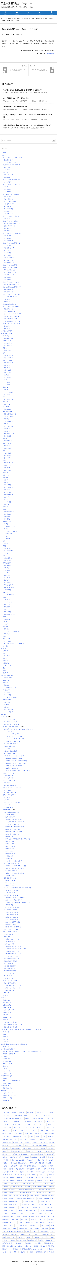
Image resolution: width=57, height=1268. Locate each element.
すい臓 (6, 336)
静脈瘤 (7, 629)
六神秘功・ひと (9, 262)
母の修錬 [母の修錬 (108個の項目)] (4, 1183)
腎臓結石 (7, 448)
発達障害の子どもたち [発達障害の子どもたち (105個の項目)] (8, 1216)
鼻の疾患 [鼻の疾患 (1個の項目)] (51, 1252)
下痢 (8, 384)
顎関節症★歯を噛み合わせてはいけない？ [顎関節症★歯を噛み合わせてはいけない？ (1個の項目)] (33, 1249)
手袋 (6, 800)
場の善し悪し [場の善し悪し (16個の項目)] (48, 1151)
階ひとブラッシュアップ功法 (11, 165)
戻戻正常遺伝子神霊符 (11, 958)
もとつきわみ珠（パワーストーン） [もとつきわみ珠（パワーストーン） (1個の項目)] (12, 1118)
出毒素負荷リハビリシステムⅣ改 (16, 760)
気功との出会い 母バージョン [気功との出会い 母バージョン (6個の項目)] (31, 1183)
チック (5, 553)
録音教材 (6, 1100)
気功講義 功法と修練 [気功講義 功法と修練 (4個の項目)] (20, 1195)
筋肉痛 (7, 389)
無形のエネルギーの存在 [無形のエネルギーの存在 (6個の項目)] (46, 1210)
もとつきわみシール (9, 719)
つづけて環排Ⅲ (9, 245)
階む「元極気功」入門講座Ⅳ (12, 287)
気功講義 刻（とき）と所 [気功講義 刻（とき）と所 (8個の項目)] (44, 1192)
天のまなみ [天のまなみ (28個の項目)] (34, 1157)
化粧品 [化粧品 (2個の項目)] (26, 1145)
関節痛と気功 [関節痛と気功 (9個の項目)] (49, 1243)
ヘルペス (7, 502)
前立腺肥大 (8, 343)
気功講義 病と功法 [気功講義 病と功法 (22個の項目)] (44, 1201)
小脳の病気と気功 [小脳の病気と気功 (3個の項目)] (22, 1163)
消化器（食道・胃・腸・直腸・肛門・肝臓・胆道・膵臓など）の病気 (21, 1029)
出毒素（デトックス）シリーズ (14, 756)
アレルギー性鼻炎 (11, 531)
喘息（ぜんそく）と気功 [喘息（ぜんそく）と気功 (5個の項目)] (34, 1151)
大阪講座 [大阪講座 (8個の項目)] (26, 1157)
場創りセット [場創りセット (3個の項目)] (6, 1154)
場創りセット (9, 944)
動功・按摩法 (10, 817)
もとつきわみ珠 (8, 973)
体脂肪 (5, 1066)
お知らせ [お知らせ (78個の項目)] (21, 1112)
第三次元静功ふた (10, 270)
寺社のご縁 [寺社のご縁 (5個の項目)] (50, 1160)
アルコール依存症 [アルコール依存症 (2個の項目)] (26, 1121)
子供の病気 (5, 1085)
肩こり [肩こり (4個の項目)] (11, 1225)
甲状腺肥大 (8, 548)
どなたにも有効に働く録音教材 (26, 18)
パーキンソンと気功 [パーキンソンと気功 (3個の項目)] (17, 1130)
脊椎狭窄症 (8, 441)
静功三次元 (10, 844)
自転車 (5, 1041)
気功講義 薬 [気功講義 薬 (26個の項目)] (36, 1207)
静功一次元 (9, 836)
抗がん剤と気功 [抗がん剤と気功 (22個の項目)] (20, 1169)
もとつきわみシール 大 (11, 724)
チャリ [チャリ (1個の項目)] (32, 1127)
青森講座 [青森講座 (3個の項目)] (36, 1246)
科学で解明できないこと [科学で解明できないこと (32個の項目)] (9, 1222)
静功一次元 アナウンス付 (14, 831)
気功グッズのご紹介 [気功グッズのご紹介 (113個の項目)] (16, 1186)
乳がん (7, 580)
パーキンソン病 (9, 392)
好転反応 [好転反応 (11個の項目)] (42, 1157)
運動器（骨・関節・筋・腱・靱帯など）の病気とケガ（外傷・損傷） (21, 1051)
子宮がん (7, 577)
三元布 (7, 797)
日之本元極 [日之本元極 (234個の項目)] (51, 1172)
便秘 (8, 382)
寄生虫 (7, 367)
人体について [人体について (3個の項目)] (6, 1136)
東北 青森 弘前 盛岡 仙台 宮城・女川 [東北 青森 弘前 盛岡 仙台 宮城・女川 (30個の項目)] (39, 1178)
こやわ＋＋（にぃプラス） (14, 736)
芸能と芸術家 (6, 1061)
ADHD (6, 704)
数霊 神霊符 (8, 963)
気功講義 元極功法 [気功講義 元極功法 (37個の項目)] (25, 1192)
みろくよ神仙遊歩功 (10, 201)
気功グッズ (12, 18)
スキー (5, 1039)
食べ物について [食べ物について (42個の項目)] (6, 1252)
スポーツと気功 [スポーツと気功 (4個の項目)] (6, 1127)
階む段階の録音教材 (11, 895)
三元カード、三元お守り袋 (11, 802)
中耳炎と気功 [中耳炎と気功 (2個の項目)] (28, 1133)
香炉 (7, 936)
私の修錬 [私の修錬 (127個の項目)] (50, 1219)
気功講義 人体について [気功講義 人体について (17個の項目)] (45, 1189)
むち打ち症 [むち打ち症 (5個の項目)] (47, 1115)
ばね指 (7, 619)
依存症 (6, 682)
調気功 (7, 218)
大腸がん (7, 370)
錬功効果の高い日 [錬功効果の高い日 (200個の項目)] (7, 1243)
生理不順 (7, 565)
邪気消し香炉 (10, 941)
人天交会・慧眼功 (10, 296)
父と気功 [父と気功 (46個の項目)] (4, 1213)
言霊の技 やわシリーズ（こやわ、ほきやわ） (18, 729)
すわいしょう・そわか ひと (14, 861)
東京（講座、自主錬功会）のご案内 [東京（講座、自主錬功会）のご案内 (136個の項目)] (12, 1178)
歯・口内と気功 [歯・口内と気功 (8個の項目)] (29, 1180)
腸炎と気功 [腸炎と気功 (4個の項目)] (45, 1228)
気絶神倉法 (7, 1007)
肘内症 (5, 651)
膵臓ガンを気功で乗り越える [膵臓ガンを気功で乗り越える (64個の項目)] (15, 1231)
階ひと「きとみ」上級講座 (11, 265)
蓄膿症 (9, 533)
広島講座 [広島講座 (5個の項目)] (48, 1163)
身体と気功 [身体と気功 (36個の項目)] (5, 1240)
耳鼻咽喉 (7, 521)
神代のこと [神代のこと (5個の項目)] (51, 1216)
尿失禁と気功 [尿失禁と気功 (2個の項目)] (33, 1163)
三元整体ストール (10, 792)
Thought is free (37, 1264)
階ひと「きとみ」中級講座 (11, 179)
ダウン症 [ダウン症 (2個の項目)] (25, 1127)
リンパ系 (6, 646)
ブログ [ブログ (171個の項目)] (41, 1130)
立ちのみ (7, 196)
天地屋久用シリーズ (9, 1095)
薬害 (5, 348)
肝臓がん (7, 560)
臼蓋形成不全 (8, 421)
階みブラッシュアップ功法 (11, 294)
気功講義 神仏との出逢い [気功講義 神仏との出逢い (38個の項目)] (9, 1204)
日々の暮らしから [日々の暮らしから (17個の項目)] (40, 1172)
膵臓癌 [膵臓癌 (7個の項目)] (27, 1231)
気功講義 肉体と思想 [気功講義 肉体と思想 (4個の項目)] (8, 1207)
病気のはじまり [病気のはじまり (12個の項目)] (43, 1213)
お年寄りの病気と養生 (8, 1049)
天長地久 (7, 191)
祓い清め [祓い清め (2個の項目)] (43, 1216)
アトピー (7, 492)
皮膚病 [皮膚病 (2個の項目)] (25, 1216)
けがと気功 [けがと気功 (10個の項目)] (40, 1112)
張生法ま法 (8, 177)
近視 (6, 609)
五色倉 (7, 169)
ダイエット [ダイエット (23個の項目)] (17, 1127)
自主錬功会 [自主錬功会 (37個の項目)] (34, 1231)
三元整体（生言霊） (10, 1027)
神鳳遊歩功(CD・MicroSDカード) (15, 897)
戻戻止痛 (9, 905)
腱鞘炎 (7, 404)
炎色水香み (8, 211)
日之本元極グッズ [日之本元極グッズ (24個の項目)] (7, 1175)
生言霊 (5, 1019)
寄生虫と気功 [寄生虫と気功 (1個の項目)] (31, 1160)
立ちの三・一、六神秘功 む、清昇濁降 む (18, 902)
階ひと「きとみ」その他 (11, 221)
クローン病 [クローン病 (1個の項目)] (5, 1124)
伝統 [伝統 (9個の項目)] (25, 1136)
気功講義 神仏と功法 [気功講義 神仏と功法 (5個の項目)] (28, 1204)
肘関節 (7, 428)
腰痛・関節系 (8, 411)
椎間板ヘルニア (9, 433)
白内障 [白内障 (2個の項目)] (19, 1216)
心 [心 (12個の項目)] (54, 1163)
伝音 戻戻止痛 (9, 311)
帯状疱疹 (7, 484)
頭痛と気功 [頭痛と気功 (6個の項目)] (5, 1249)
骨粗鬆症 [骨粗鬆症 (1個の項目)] (30, 1252)
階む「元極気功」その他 (11, 306)
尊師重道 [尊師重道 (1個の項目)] (4, 1163)
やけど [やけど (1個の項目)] (27, 1118)
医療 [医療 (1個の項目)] (52, 1145)
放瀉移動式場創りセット (13, 953)
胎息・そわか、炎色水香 (14, 900)
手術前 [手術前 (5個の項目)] (51, 1166)
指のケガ (6, 653)
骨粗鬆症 (7, 514)
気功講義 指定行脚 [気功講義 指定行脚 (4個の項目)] (7, 1198)
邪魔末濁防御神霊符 (10, 961)
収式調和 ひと (10, 814)
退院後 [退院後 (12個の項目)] (13, 1240)
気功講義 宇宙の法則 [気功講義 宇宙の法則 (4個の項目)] (48, 1195)
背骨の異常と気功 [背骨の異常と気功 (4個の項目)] (34, 1225)
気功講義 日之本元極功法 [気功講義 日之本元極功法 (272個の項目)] (9, 1201)
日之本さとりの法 (12, 890)
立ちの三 (7, 238)
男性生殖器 (7, 340)
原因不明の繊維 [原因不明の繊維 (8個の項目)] (15, 1148)
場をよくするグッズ (10, 931)
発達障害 (7, 699)
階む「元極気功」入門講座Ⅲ (12, 233)
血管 (5, 626)
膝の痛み (7, 436)
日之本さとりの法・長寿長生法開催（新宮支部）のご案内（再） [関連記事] (23, 90)
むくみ (7, 458)
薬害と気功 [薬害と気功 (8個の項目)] (20, 1237)
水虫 (6, 482)
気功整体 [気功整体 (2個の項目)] (27, 1186)
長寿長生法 (7, 1012)
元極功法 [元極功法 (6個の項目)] (42, 1139)
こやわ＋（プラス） (15, 20)
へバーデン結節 (9, 416)
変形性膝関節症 (10, 414)
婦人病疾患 (7, 563)
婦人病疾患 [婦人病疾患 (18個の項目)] (51, 1157)
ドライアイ (8, 602)
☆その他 (5, 993)
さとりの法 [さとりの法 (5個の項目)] (5, 1115)
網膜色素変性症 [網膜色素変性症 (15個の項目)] (40, 1222)
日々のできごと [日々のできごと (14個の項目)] (20, 1172)
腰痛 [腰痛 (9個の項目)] (31, 1228)
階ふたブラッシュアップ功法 (11, 323)
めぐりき (7, 255)
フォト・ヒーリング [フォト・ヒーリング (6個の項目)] (31, 1130)
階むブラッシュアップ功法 (11, 216)
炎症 (5, 401)
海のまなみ (8, 778)
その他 (4, 1056)
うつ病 (7, 692)
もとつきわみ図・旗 (9, 780)
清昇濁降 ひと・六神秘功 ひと (15, 826)
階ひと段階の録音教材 (11, 812)
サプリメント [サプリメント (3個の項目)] (16, 1124)
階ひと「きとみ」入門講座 (11, 243)
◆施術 (4, 1078)
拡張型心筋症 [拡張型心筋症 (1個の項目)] (30, 1169)
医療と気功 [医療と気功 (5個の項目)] (5, 1148)
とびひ (7, 497)
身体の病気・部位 (7, 333)
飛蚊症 (7, 604)
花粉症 (7, 467)
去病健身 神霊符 (10, 966)
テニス (5, 1036)
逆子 (6, 543)
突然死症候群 (8, 357)
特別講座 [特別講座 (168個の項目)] (14, 1213)
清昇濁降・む (9, 240)
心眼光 (7, 328)
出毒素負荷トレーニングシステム (16, 763)
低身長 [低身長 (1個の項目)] (31, 1136)
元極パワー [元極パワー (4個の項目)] (33, 1139)
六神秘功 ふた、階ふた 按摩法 (15, 873)
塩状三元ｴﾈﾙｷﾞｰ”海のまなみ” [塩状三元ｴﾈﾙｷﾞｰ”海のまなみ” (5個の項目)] (20, 1154)
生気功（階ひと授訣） (13, 834)
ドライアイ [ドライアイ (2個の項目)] (40, 1127)
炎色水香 (7, 189)
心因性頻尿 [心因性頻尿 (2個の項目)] (14, 1166)
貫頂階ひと (8, 228)
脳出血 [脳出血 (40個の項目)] (53, 1225)
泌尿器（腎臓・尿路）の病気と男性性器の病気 (14, 1044)
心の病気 (4, 714)
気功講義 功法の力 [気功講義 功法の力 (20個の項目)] (33, 1195)
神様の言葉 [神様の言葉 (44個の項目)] (5, 1219)
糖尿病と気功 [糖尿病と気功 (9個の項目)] (29, 1222)
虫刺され (6, 670)
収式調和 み (8, 206)
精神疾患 (6, 690)
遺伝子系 (6, 638)
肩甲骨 (5, 1034)
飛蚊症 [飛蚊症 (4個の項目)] (51, 1249)
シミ (5, 1068)
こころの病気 (6, 677)
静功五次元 (10, 848)
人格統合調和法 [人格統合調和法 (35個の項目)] (17, 1136)
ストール (7, 790)
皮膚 (5, 477)
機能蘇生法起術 (9, 746)
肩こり (7, 394)
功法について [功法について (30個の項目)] (6, 1145)
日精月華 (7, 277)
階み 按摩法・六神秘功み (13, 927)
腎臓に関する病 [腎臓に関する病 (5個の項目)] (23, 1228)
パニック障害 (8, 712)
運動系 (6, 387)
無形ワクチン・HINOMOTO (11, 1080)
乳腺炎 (7, 575)
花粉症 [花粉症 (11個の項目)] (37, 1234)
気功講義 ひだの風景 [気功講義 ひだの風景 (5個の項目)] (8, 1189)
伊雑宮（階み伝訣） (12, 912)
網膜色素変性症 (9, 614)
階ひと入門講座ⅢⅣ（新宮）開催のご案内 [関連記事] (16, 98)
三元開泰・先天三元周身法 (12, 741)
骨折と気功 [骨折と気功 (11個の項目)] (22, 1252)
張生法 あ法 (10, 880)
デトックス (7, 1073)
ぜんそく (7, 470)
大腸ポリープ (8, 362)
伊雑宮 (7, 299)
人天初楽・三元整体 (10, 751)
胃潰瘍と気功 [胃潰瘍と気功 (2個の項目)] (23, 1225)
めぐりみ (7, 252)
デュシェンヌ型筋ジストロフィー (14, 643)
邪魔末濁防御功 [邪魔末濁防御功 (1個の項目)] (32, 1240)
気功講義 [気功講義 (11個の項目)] (51, 1186)
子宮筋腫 (7, 590)
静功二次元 (10, 841)
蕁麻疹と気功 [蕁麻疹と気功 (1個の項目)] (6, 1237)
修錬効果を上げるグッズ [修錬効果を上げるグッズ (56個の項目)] (9, 1139)
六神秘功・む (8, 289)
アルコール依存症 (10, 687)
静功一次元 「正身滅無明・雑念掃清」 (18, 839)
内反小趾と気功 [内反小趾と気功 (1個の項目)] (6, 1142)
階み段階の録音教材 (10, 909)
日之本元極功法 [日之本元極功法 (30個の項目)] (19, 1175)
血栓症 (7, 633)
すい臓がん (8, 338)
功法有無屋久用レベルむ (11, 318)
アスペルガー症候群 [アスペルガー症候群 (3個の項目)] (38, 1118)
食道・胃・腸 (7, 360)
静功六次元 (9, 851)
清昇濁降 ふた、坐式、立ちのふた (16, 866)
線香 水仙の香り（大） (13, 985)
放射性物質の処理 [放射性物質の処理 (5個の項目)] (49, 1169)
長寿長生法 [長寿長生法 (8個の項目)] (38, 1243)
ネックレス (8, 975)
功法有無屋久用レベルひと (12, 321)
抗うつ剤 (7, 695)
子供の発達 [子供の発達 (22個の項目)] (5, 1160)
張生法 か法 (10, 883)
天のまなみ (8, 775)
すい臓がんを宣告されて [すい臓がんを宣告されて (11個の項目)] (21, 1115)
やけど (5, 660)
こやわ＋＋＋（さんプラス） (15, 738)
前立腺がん (8, 345)
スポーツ (5, 1032)
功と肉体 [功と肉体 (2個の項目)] (52, 1142)
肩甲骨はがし (7, 1017)
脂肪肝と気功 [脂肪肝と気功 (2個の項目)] (45, 1225)
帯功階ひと (8, 230)
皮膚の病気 (5, 1046)
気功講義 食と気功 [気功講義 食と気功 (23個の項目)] (7, 1210)
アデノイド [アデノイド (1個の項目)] (50, 1118)
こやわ (9, 731)
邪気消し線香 (8, 934)
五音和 (7, 301)
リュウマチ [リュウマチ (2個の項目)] (19, 1133)
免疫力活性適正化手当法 (12, 316)
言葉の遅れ (8, 709)
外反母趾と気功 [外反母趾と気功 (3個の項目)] (49, 1154)
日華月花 (7, 279)
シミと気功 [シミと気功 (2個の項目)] (27, 1124)
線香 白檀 (10, 990)
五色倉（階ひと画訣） (12, 824)
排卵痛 (7, 568)
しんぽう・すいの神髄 (11, 743)
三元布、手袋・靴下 (9, 795)
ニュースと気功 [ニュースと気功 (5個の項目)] (49, 1127)
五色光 (7, 326)
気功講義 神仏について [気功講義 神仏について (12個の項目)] (45, 1204)
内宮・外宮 (8, 167)
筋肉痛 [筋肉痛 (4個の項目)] (20, 1222)
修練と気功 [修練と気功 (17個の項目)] (51, 1136)
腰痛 (6, 423)
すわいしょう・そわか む (12, 314)
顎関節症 (7, 409)
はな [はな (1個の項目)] (36, 1115)
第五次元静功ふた (10, 272)
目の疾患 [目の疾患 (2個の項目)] (31, 1216)
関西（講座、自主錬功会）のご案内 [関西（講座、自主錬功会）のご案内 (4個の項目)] (12, 1246)
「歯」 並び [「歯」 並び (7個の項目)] (5, 1112)
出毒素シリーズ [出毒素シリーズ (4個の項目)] (17, 1142)
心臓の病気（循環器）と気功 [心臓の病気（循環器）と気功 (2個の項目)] (28, 1166)
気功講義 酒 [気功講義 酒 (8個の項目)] (48, 1207)
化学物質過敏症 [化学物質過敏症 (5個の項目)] (17, 1145)
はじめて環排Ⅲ (10, 162)
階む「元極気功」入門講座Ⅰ (12, 157)
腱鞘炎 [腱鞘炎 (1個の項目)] (37, 1228)
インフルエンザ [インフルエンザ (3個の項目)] (49, 1121)
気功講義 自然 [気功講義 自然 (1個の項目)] (23, 1207)
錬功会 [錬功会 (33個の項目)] (41, 1240)
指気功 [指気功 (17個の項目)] (39, 1169)
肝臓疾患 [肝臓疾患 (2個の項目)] (4, 1225)
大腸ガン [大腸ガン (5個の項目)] (4, 1157)
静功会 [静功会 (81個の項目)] (43, 1246)
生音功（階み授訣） (12, 919)
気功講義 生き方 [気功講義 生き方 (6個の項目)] (28, 1201)
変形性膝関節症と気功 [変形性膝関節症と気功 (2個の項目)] (37, 1154)
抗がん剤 (7, 350)
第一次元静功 (8, 260)
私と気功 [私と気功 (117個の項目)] (42, 1219)
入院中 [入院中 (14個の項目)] (51, 1139)
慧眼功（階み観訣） (12, 917)
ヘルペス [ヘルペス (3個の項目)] (11, 1133)
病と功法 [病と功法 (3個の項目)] (32, 1213)
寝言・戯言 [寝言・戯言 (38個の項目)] (41, 1160)
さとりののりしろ (11, 892)
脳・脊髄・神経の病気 (8, 675)
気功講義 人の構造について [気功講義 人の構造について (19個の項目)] (27, 1189)
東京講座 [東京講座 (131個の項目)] (51, 1175)
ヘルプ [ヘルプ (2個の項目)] (4, 1133)
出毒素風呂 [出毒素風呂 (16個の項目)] (27, 1142)
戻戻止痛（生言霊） (10, 1022)
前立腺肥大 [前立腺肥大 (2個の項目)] (44, 1142)
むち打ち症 (7, 665)
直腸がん (7, 372)
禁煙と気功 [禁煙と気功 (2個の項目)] (34, 1219)
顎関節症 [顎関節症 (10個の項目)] (15, 1249)
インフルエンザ (9, 594)
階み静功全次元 (11, 924)
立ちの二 (7, 182)
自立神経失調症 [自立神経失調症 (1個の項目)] (44, 1231)
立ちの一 (7, 235)
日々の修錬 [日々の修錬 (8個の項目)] (30, 1172)
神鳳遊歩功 (8, 292)
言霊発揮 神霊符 (9, 968)
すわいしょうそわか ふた (12, 284)
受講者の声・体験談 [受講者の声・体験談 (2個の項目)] (39, 1148)
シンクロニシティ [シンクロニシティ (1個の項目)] (39, 1124)
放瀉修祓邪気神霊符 (10, 971)
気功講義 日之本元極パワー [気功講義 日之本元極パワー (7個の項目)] (45, 1198)
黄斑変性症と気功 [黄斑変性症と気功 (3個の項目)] (41, 1252)
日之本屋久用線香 (10, 983)
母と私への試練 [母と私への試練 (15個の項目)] (49, 1180)
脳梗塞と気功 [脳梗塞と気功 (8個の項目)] (6, 1228)
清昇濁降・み (8, 213)
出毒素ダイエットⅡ (12, 768)
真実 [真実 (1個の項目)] (37, 1216)
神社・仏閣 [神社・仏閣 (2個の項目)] (24, 1219)
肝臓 (5, 555)
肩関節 (7, 431)
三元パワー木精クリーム (11, 929)
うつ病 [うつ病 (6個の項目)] (14, 1112)
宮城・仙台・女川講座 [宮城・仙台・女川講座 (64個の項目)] (18, 1160)
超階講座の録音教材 (10, 878)
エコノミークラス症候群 (12, 631)
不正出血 (7, 570)
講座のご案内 (50, 50)
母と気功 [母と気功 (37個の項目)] (39, 1180)
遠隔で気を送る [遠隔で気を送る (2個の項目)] (21, 1240)
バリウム (7, 377)
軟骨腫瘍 (7, 519)
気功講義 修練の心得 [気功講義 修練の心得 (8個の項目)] (8, 1192)
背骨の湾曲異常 (9, 511)
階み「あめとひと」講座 (11, 194)
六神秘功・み (9, 204)
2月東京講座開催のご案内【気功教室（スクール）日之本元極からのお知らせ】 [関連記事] (27, 125)
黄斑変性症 (8, 607)
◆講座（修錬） (7, 1088)
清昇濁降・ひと (9, 248)
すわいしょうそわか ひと (12, 223)
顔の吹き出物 (8, 494)
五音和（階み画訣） (12, 914)
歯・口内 (6, 406)
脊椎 (5, 438)
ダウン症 (7, 641)
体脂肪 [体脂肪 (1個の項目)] (38, 1136)
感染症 (5, 592)
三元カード (8, 804)
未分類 (4, 152)
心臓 (5, 353)
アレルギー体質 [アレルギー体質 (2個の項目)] (38, 1121)
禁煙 (6, 685)
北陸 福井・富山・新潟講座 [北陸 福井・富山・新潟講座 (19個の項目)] (40, 1145)
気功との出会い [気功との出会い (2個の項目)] (15, 1183)
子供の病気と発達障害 (8, 1054)
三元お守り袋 (9, 807)
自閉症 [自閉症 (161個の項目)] (52, 1231)
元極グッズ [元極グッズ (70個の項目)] (23, 1139)
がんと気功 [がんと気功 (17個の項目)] (30, 1112)
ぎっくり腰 (8, 426)
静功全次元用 (10, 853)
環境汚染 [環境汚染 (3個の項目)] (23, 1213)
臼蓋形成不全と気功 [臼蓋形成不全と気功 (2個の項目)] (26, 1234)
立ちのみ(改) (8, 209)
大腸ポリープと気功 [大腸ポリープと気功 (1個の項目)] (15, 1157)
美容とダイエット (7, 1063)
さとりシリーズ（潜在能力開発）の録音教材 (17, 887)
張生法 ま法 (10, 885)
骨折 (5, 658)
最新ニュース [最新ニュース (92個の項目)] (42, 1175)
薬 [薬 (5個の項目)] (13, 1237)
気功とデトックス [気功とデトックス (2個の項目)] (48, 1183)
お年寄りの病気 (6, 331)
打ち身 (5, 673)
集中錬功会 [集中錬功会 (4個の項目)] (28, 1246)
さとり (5, 995)
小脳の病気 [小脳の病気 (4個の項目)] (13, 1163)
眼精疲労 (7, 611)
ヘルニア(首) (8, 550)
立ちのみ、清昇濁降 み (13, 922)
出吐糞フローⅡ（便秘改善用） (15, 765)
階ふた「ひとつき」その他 (11, 282)
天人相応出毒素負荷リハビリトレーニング (18, 770)
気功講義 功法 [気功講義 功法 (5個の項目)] (6, 1195)
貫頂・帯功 (7, 1002)
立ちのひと (8, 250)
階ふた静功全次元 (11, 870)
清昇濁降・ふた (9, 274)
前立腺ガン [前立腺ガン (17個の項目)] (36, 1142)
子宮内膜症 (8, 582)
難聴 (8, 538)
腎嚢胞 (7, 445)
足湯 (5, 1014)
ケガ (3, 648)
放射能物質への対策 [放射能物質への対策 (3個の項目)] (7, 1172)
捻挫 (5, 668)
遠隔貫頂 (6, 1000)
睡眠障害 (6, 680)
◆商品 (4, 1090)
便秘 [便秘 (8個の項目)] (43, 1136)
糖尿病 (5, 506)
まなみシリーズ (8, 773)
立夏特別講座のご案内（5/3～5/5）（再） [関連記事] (16, 106)
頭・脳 (5, 472)
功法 (2, 155)
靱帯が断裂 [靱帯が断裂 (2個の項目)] (51, 1246)
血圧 (5, 397)
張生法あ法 (8, 174)
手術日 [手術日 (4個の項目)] (11, 1169)
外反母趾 (7, 455)
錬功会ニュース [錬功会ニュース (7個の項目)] (50, 1240)
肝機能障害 (8, 558)
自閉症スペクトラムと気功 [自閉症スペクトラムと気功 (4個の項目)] (9, 1234)
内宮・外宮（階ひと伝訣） (14, 819)
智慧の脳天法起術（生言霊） (13, 1024)
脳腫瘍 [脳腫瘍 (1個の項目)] (14, 1228)
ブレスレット (8, 978)
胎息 (6, 187)
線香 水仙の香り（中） (13, 988)
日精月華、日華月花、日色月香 (15, 868)
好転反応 (6, 1058)
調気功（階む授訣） (13, 907)
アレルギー (7, 465)
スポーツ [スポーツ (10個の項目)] (50, 1124)
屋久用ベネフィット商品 (11, 980)
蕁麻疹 (7, 489)
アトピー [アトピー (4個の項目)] (4, 1121)
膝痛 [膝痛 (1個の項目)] (3, 1231)
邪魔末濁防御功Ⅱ (10, 226)
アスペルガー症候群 (10, 697)
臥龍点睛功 (8, 309)
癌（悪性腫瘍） (6, 1076)
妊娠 (5, 541)
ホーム (4, 18)
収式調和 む (9, 160)
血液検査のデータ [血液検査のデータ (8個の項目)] (38, 1237)
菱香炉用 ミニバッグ (12, 939)
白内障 (7, 599)
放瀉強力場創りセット (12, 951)
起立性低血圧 (8, 399)
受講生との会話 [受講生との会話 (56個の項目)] (27, 1148)
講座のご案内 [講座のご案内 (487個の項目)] (50, 1237)
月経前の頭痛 (8, 585)
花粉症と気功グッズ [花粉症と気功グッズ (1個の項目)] (47, 1234)
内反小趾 (7, 453)
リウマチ (6, 475)
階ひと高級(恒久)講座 (9, 304)
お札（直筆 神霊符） (10, 956)
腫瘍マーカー (8, 463)
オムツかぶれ (8, 487)
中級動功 (9, 856)
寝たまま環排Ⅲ (9, 753)
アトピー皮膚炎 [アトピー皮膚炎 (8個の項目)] (14, 1121)
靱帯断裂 (6, 663)
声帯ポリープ (10, 526)
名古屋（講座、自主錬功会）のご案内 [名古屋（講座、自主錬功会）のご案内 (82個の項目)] (12, 1151)
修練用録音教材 (7, 809)
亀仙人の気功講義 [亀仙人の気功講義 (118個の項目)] (49, 1133)
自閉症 (7, 702)
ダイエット (7, 1071)
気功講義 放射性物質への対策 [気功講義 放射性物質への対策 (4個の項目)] (25, 1198)
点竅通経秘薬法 (8, 1005)
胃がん (7, 375)
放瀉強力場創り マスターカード (16, 949)
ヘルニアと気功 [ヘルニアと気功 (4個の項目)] (50, 1130)
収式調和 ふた (10, 875)
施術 (4, 997)
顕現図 (7, 782)
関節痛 (7, 419)
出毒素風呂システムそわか (14, 758)
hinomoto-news (18, 34)
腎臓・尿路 (7, 443)
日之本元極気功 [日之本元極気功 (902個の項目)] (31, 1175)
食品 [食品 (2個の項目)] (15, 1252)
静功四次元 (10, 846)
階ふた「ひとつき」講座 (10, 267)
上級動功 (9, 858)
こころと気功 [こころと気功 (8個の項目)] (49, 1112)
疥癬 (6, 504)
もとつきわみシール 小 (11, 721)
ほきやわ (7, 748)
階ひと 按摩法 (9, 257)
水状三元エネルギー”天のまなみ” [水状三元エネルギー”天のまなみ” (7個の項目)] (26, 1210)
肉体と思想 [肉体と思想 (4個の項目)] (51, 1222)
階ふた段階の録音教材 (11, 863)
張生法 (6, 172)
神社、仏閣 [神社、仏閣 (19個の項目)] (15, 1219)
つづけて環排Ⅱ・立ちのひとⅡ (15, 822)
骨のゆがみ (8, 516)
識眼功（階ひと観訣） (13, 829)
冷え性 (7, 572)
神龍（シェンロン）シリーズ (12, 787)
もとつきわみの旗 (10, 785)
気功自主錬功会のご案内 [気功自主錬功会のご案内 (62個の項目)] (39, 1186)
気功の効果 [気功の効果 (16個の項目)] (5, 1186)
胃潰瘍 (7, 365)
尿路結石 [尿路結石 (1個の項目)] (41, 1163)
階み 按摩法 (8, 199)
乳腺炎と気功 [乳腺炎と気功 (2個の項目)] (38, 1133)
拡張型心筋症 (8, 355)
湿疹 (6, 480)
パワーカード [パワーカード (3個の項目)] (6, 1130)
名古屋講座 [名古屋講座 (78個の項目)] (51, 1148)
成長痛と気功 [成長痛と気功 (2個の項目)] (42, 1166)
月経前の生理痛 (9, 587)
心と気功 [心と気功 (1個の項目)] (4, 1166)
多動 (6, 707)
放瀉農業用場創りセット (13, 946)
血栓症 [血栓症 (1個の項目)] (28, 1237)
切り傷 (7, 655)
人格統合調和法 (8, 1010)
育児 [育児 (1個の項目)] (16, 1225)
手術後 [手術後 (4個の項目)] (4, 1169)
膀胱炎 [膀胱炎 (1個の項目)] (52, 1228)
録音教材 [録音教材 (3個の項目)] (28, 1243)
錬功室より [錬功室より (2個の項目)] (19, 1243)
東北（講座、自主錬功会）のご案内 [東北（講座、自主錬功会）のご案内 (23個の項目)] (12, 1180)
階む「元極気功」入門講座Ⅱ (12, 184)
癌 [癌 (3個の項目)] (52, 1213)
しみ (6, 499)
